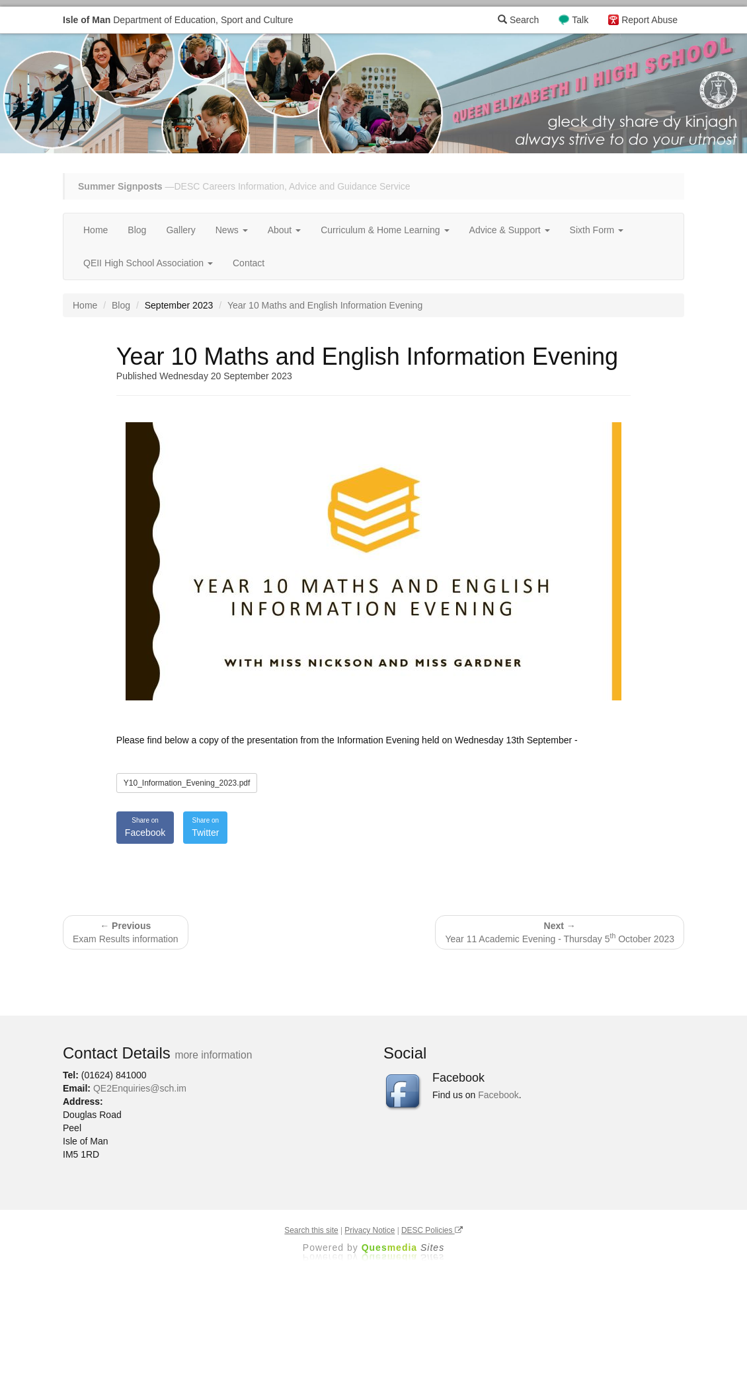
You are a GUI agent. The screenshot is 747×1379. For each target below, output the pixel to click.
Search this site (311, 1230)
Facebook (145, 826)
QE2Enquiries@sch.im (139, 1088)
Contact (248, 263)
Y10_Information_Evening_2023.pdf (187, 783)
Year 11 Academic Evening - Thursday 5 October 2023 (559, 932)
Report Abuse (649, 20)
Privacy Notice (369, 1230)
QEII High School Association (148, 263)
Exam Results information (125, 932)
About (284, 230)
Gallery (180, 230)
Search (518, 20)
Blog (137, 230)
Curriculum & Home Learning (385, 230)
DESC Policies (432, 1230)
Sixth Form (597, 230)
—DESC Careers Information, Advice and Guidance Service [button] (244, 186)
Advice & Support (509, 230)
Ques (403, 1247)
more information (213, 1055)
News (232, 230)
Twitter (205, 826)
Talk (580, 20)
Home (95, 230)
